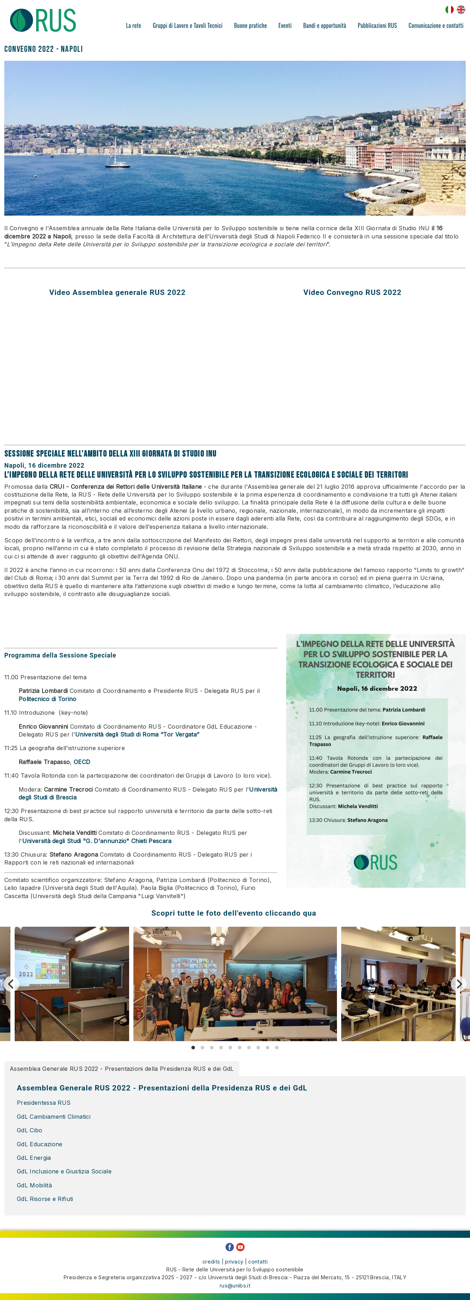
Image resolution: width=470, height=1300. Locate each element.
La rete (133, 25)
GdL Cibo (30, 1130)
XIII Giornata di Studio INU (172, 454)
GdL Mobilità (34, 1185)
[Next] (458, 984)
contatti (258, 1261)
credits (211, 1261)
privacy (234, 1261)
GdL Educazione (39, 1144)
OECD (82, 761)
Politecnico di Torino (48, 699)
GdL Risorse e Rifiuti (45, 1198)
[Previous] (11, 984)
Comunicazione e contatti (436, 25)
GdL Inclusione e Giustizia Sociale (64, 1171)
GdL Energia (34, 1157)
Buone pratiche (250, 25)
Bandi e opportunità (324, 25)
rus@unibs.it (235, 1285)
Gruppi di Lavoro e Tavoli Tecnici (187, 25)
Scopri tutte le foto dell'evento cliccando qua (235, 913)
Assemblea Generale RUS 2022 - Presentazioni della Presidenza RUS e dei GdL (122, 1068)
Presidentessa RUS (43, 1102)
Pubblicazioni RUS (377, 25)
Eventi (285, 25)
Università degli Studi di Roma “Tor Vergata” (137, 734)
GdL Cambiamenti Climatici (54, 1116)
